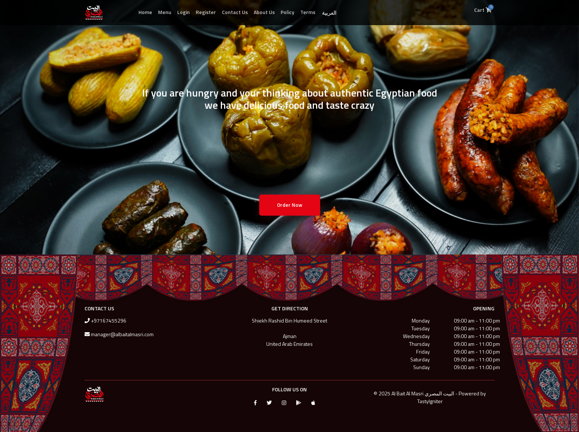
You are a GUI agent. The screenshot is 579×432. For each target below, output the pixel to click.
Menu (164, 12)
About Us (264, 12)
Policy (287, 12)
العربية (329, 13)
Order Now (289, 205)
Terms (307, 12)
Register (206, 12)
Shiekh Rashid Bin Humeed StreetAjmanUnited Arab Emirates (289, 332)
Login (183, 12)
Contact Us (235, 12)
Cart (484, 9)
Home (145, 12)
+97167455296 (108, 320)
